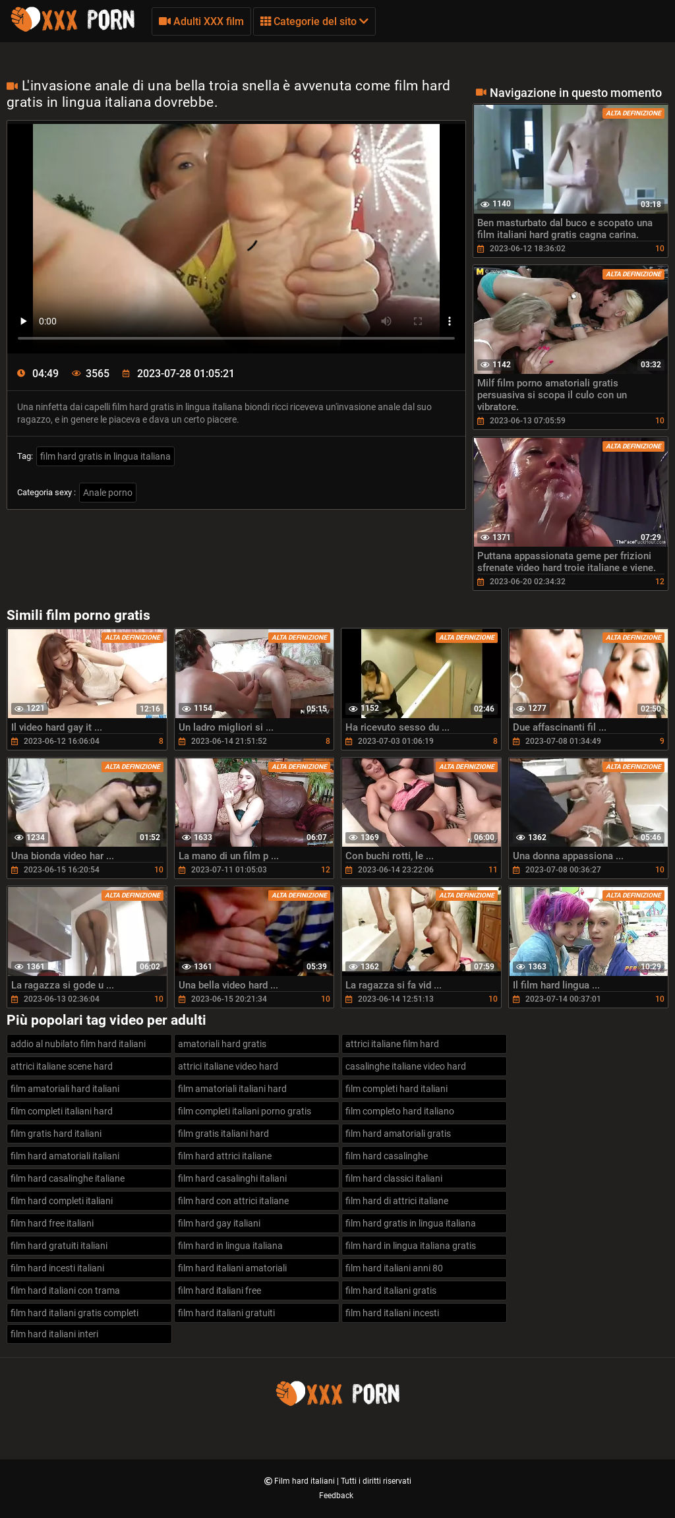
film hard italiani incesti (392, 1313)
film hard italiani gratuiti (226, 1313)
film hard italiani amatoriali (232, 1268)
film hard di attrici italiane (396, 1201)
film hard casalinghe (386, 1156)
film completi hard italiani (396, 1088)
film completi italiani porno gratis (244, 1111)
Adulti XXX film (201, 21)
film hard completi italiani (62, 1201)
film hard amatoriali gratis (398, 1133)
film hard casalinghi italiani (232, 1178)
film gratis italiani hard (223, 1133)
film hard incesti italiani (57, 1268)
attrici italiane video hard (228, 1066)
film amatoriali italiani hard (232, 1088)
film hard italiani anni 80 (394, 1268)
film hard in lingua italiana (230, 1245)
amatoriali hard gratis (222, 1044)
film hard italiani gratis (390, 1290)
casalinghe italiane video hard (405, 1066)
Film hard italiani (305, 1481)
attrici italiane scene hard (62, 1066)
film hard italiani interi (54, 1334)
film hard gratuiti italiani (59, 1245)
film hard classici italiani (393, 1178)
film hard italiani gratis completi (74, 1313)
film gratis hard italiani (56, 1133)
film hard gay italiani (219, 1223)
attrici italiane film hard (392, 1044)
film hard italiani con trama (65, 1290)
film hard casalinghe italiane (68, 1178)
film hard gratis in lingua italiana (105, 456)
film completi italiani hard (62, 1111)
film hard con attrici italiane (233, 1201)
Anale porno (107, 492)
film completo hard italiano (399, 1111)
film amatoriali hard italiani (65, 1088)
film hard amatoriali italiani (65, 1156)
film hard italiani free (219, 1290)
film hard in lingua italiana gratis (410, 1245)
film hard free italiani (52, 1223)
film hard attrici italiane (225, 1156)
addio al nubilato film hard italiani (78, 1044)
